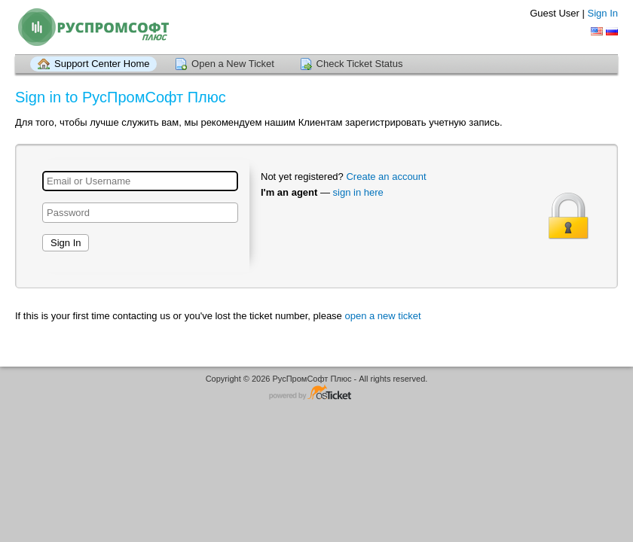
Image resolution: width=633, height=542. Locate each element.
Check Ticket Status (359, 63)
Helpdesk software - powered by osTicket (316, 393)
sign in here (358, 192)
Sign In (603, 13)
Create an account (386, 176)
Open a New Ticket (232, 63)
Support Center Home (101, 63)
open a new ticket (382, 315)
